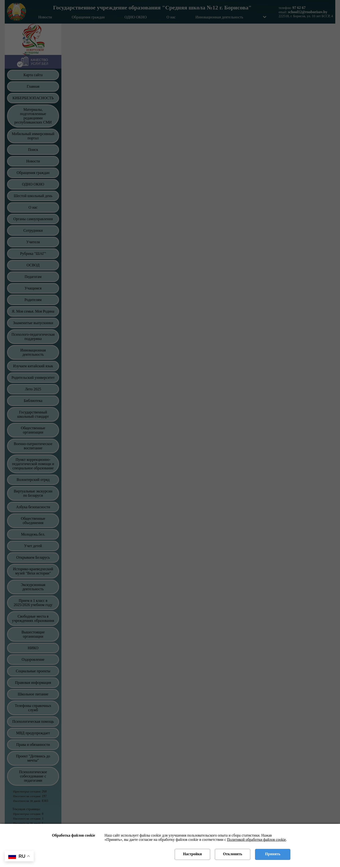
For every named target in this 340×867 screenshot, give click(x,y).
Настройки (192, 854)
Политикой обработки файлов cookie (256, 840)
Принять (272, 854)
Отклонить (232, 854)
